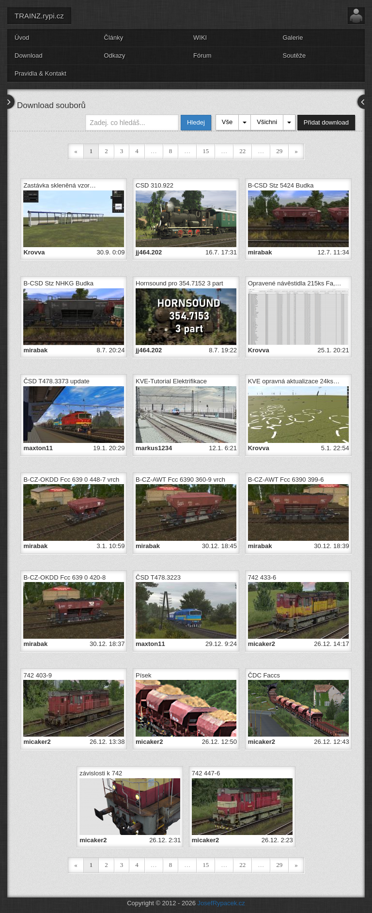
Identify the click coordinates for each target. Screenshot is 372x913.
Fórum (202, 55)
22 (242, 151)
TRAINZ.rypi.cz (39, 16)
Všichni (267, 122)
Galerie (293, 37)
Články (114, 37)
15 (205, 151)
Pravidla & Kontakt (40, 73)
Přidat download (326, 122)
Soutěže (294, 55)
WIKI (200, 37)
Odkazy (114, 55)
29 (279, 151)
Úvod (22, 37)
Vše (227, 122)
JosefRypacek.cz (221, 903)
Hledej (196, 122)
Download (29, 55)
